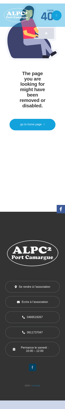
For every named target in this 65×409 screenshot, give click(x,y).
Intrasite (36, 385)
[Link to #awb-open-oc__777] (57, 15)
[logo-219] (17, 9)
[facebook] (32, 367)
